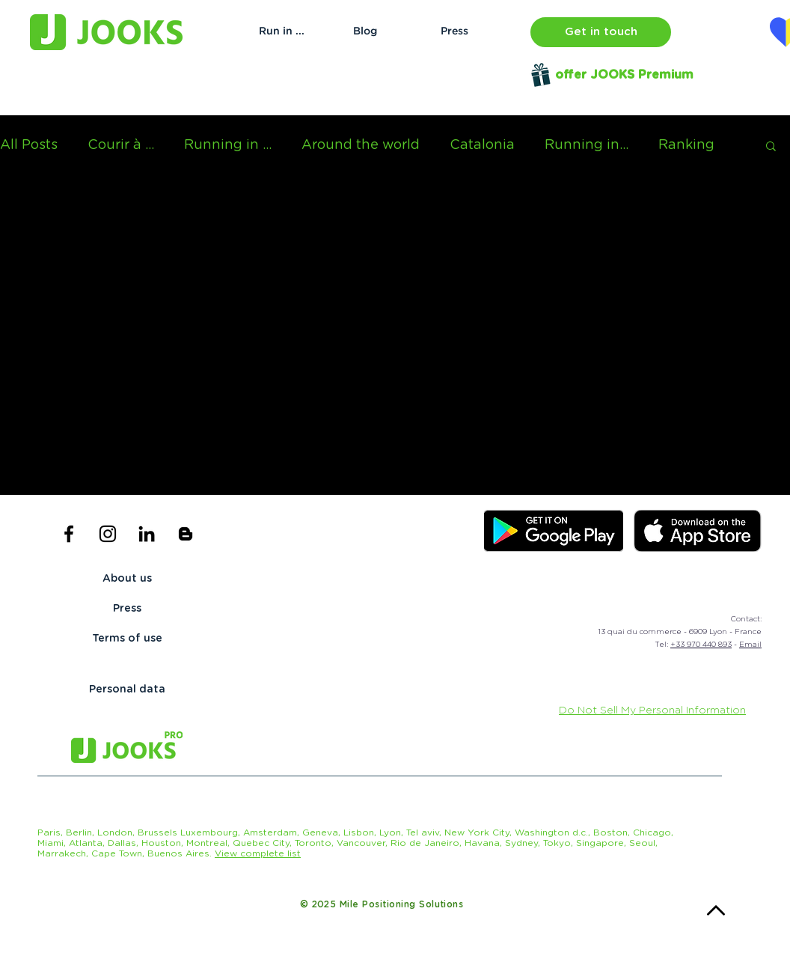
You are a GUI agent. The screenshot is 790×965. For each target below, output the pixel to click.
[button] (600, 32)
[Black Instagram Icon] (108, 534)
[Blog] (364, 32)
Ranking (686, 145)
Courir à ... (121, 145)
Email (750, 644)
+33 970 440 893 (701, 644)
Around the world (360, 145)
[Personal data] (127, 690)
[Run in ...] (281, 32)
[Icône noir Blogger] (185, 534)
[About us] (127, 579)
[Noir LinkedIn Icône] (146, 534)
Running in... (586, 145)
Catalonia (482, 145)
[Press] (454, 32)
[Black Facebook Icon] (69, 534)
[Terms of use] (127, 639)
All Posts (29, 145)
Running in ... (228, 145)
